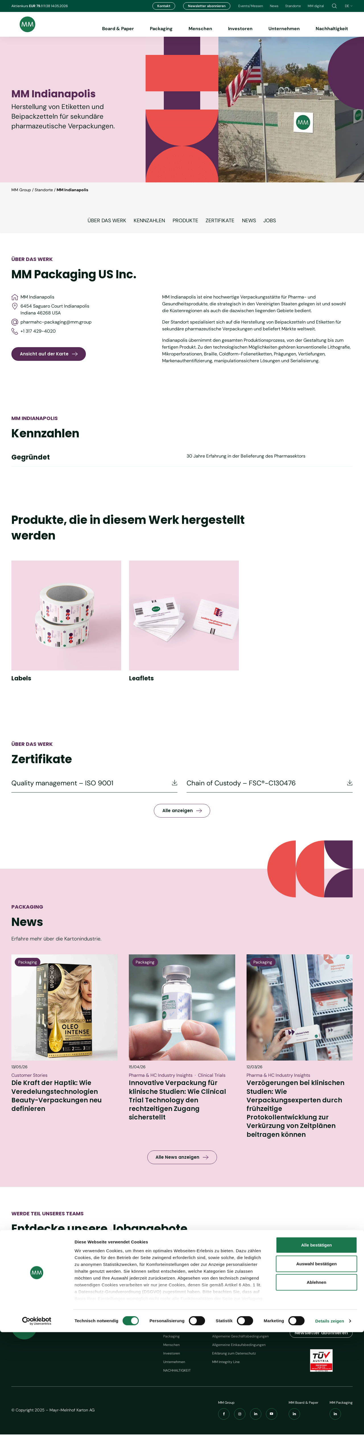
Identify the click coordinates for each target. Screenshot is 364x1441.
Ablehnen (316, 1391)
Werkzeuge (225, 1323)
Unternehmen (284, 29)
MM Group (21, 189)
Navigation (176, 1323)
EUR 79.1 (36, 6)
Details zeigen (329, 1429)
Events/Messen (250, 6)
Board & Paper (118, 29)
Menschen (200, 29)
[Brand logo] (23, 24)
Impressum (221, 1334)
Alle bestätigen (316, 1354)
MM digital (316, 6)
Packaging (161, 29)
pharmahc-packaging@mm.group (51, 322)
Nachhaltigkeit (332, 29)
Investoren (240, 29)
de (349, 6)
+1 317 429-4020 (33, 331)
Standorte (293, 6)
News (274, 6)
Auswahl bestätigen (316, 1372)
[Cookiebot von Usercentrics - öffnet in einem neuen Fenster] (37, 1430)
